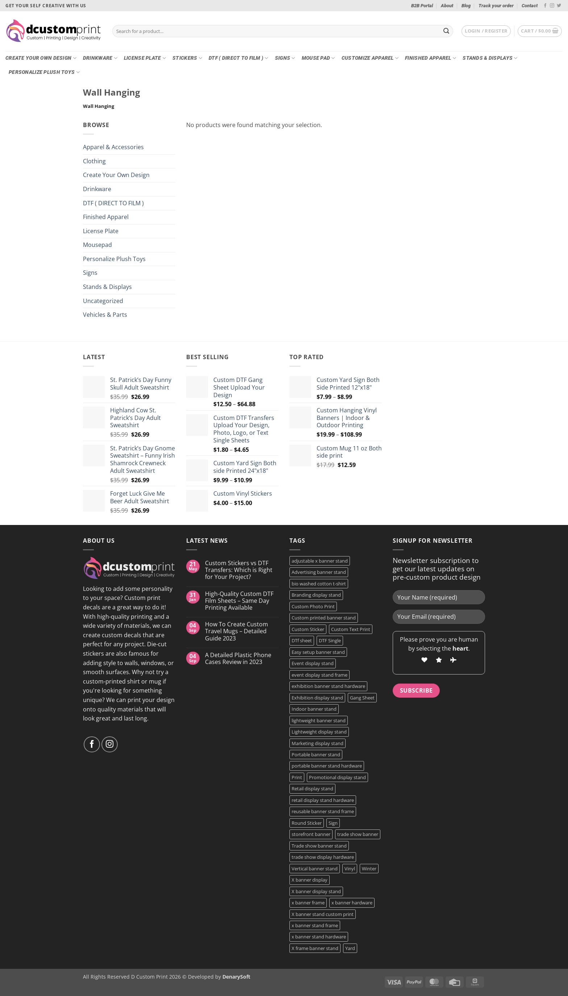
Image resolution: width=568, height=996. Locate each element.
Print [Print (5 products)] (297, 777)
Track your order (496, 5)
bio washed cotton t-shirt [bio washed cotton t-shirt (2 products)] (319, 583)
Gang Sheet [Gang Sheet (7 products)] (362, 697)
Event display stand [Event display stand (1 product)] (313, 663)
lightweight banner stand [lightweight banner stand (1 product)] (319, 720)
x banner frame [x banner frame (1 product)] (308, 902)
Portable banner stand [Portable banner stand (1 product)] (316, 754)
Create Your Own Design (40, 58)
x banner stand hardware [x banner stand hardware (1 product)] (319, 936)
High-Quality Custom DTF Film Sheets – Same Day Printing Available (239, 601)
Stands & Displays (490, 58)
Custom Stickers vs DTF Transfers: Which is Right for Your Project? (238, 570)
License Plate (145, 58)
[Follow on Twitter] (559, 5)
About (447, 5)
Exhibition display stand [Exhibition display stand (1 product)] (317, 697)
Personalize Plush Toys (44, 72)
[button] (486, 31)
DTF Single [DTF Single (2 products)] (330, 640)
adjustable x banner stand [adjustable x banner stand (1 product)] (320, 561)
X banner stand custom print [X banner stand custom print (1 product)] (323, 914)
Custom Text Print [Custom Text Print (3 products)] (350, 629)
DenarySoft (236, 976)
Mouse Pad (318, 58)
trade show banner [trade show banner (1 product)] (357, 834)
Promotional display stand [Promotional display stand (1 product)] (337, 777)
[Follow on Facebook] (545, 5)
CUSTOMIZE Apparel (370, 58)
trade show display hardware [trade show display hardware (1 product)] (323, 857)
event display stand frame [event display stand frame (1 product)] (319, 675)
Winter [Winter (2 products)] (369, 868)
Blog (466, 5)
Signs (285, 58)
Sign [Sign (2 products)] (333, 823)
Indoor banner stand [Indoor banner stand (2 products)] (314, 709)
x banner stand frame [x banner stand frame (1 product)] (315, 925)
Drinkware (100, 58)
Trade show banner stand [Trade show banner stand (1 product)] (319, 845)
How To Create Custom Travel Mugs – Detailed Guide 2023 (236, 631)
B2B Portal (422, 5)
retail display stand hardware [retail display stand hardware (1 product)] (323, 800)
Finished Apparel (430, 58)
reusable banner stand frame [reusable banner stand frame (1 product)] (323, 811)
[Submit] (446, 31)
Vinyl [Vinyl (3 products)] (349, 868)
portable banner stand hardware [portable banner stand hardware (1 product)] (327, 765)
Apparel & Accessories (113, 147)
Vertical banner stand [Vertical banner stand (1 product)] (315, 868)
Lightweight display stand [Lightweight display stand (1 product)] (319, 731)
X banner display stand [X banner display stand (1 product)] (316, 891)
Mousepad (97, 245)
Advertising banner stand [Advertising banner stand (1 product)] (319, 572)
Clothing (94, 161)
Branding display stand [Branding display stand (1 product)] (316, 595)
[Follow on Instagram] (552, 5)
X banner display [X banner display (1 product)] (309, 880)
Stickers (187, 58)
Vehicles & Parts (105, 315)
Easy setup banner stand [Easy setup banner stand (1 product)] (318, 652)
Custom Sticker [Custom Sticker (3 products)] (308, 629)
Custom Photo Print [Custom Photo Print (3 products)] (313, 606)
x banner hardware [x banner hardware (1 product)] (351, 902)
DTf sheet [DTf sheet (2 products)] (302, 640)
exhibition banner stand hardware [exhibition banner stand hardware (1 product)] (328, 686)
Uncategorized (103, 301)
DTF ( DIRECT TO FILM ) (238, 58)
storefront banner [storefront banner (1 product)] (311, 834)
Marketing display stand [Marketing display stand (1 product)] (317, 743)
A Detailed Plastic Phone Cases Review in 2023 (238, 658)
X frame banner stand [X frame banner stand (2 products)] (315, 948)
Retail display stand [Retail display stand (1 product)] (312, 788)
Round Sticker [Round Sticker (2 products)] (307, 823)
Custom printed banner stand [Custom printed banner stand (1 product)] (324, 617)
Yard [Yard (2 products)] (350, 948)
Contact (530, 5)
